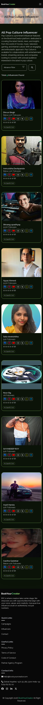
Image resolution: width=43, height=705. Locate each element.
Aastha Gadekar (11, 561)
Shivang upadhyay (11, 224)
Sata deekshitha (11, 336)
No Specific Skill (9, 127)
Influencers (6, 629)
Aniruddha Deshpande (14, 168)
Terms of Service (8, 653)
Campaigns (6, 624)
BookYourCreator (25, 698)
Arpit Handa (9, 505)
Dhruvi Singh (9, 112)
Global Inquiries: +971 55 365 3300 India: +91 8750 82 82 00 (20, 683)
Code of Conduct (8, 658)
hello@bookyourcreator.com (14, 677)
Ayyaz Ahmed (9, 280)
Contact (4, 634)
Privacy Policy (7, 648)
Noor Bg (7, 393)
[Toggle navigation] (40, 4)
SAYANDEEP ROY (11, 449)
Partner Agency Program (11, 663)
